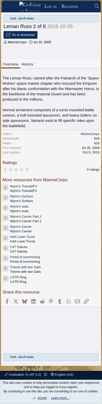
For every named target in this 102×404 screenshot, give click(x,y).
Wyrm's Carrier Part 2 (25, 216)
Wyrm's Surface (21, 196)
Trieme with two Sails (25, 267)
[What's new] (86, 6)
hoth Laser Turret (22, 237)
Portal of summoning (25, 257)
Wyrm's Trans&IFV (23, 186)
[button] (45, 374)
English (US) (62, 374)
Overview (11, 64)
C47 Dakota (18, 247)
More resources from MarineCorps (35, 179)
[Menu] (12, 7)
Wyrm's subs (19, 206)
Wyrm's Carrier (21, 227)
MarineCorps (17, 42)
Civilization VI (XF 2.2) (23, 374)
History (27, 64)
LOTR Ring (18, 277)
